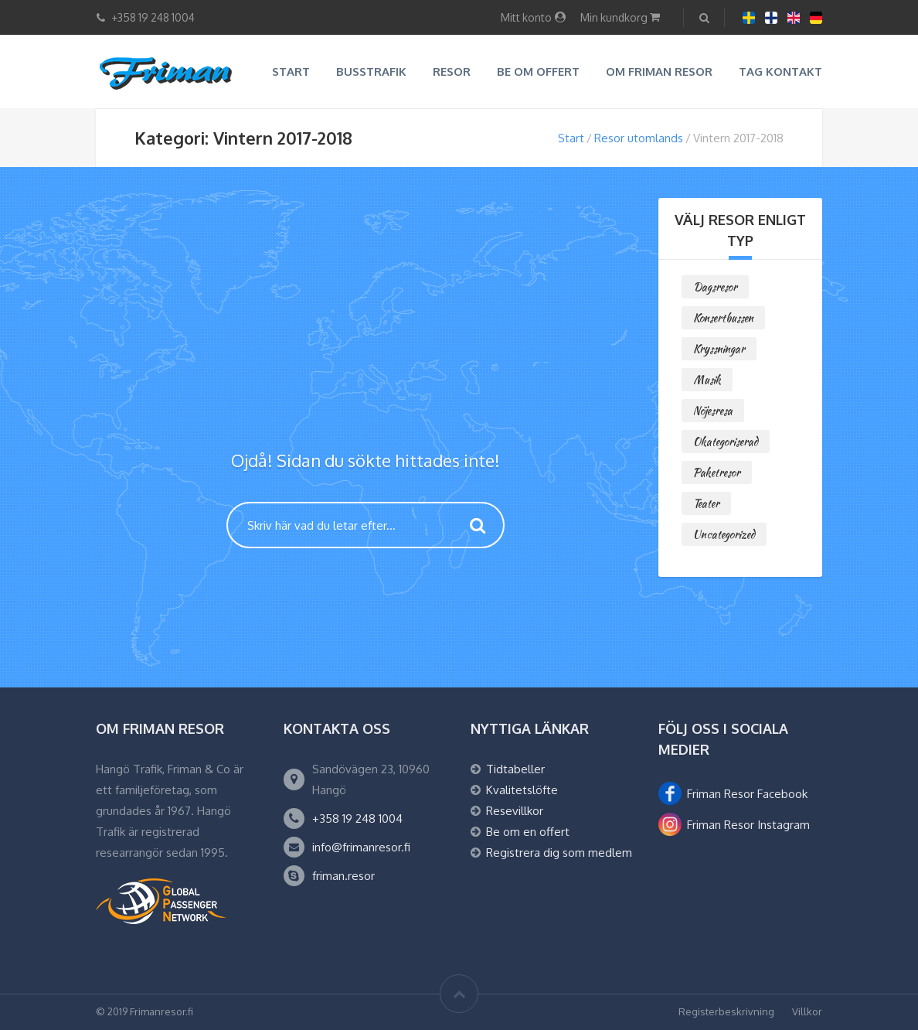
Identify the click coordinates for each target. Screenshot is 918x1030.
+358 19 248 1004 (357, 818)
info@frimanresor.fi (361, 847)
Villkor (807, 1011)
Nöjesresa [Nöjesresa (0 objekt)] (713, 410)
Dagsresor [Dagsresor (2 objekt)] (715, 287)
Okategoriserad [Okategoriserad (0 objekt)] (725, 441)
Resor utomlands (638, 138)
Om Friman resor (659, 71)
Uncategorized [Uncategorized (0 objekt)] (724, 534)
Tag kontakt (780, 71)
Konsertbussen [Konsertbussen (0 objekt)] (723, 318)
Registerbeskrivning (726, 1011)
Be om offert (538, 71)
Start (291, 71)
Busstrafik (371, 71)
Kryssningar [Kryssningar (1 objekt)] (719, 348)
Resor (452, 71)
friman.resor (343, 875)
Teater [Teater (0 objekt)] (706, 503)
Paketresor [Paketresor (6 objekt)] (716, 472)
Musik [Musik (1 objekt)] (707, 379)
